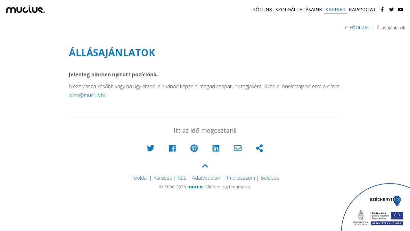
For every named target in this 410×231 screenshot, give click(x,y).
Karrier (335, 9)
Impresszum (241, 177)
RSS (181, 177)
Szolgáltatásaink (298, 9)
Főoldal (360, 27)
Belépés (269, 177)
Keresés (162, 177)
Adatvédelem (206, 177)
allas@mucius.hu (88, 95)
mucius (195, 187)
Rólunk (262, 9)
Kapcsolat (362, 9)
